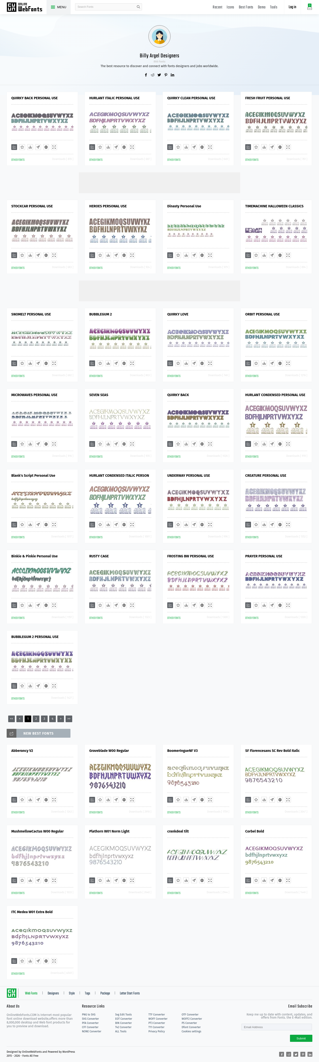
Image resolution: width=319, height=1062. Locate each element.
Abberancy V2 (22, 751)
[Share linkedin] (172, 75)
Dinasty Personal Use (184, 206)
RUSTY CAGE (99, 556)
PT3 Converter (156, 1023)
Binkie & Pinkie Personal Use (34, 556)
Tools (274, 7)
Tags (87, 993)
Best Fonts (246, 7)
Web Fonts (31, 993)
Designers (53, 993)
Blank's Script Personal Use (33, 475)
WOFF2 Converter (192, 1018)
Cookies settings (191, 1031)
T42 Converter (123, 1027)
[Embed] (46, 147)
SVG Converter (90, 1018)
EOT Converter (123, 1018)
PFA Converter (90, 1023)
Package (105, 993)
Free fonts (27, 7)
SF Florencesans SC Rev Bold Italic (272, 751)
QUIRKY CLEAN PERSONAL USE (191, 98)
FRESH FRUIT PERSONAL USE (267, 98)
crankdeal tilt (178, 831)
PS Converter (189, 1023)
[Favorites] (22, 147)
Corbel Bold (254, 831)
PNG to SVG (88, 1014)
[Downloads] (30, 147)
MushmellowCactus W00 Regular (37, 831)
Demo (262, 7)
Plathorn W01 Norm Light (109, 831)
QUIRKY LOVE (178, 314)
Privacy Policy (156, 1031)
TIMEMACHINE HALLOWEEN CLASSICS (274, 206)
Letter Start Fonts (130, 993)
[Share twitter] (159, 75)
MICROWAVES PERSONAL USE (34, 395)
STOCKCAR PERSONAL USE (32, 206)
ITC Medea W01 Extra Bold (32, 912)
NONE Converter (91, 1031)
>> (68, 719)
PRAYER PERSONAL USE (263, 556)
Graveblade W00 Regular (109, 751)
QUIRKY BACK (178, 395)
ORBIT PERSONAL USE (262, 314)
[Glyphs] (38, 147)
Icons (230, 7)
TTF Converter (156, 1014)
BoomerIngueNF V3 (182, 751)
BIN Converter (123, 1023)
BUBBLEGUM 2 (100, 314)
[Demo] (54, 147)
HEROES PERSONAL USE (108, 206)
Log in (292, 7)
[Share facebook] (146, 75)
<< (11, 719)
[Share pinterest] (166, 75)
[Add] (14, 147)
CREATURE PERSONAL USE (265, 475)
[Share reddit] (153, 75)
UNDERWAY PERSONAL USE (188, 475)
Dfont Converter (191, 1027)
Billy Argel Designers (159, 56)
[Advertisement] (159, 182)
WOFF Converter (157, 1018)
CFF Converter (90, 1027)
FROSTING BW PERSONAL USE (190, 556)
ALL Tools (120, 1031)
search (138, 7)
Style (72, 993)
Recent (217, 7)
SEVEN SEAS (98, 395)
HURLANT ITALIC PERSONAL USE (114, 98)
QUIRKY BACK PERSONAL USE (34, 98)
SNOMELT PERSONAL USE (31, 314)
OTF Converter (190, 1014)
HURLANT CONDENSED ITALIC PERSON (119, 475)
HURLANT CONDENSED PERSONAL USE (275, 395)
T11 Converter (156, 1027)
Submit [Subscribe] (301, 1038)
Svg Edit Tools (123, 1014)
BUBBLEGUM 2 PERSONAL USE (35, 637)
